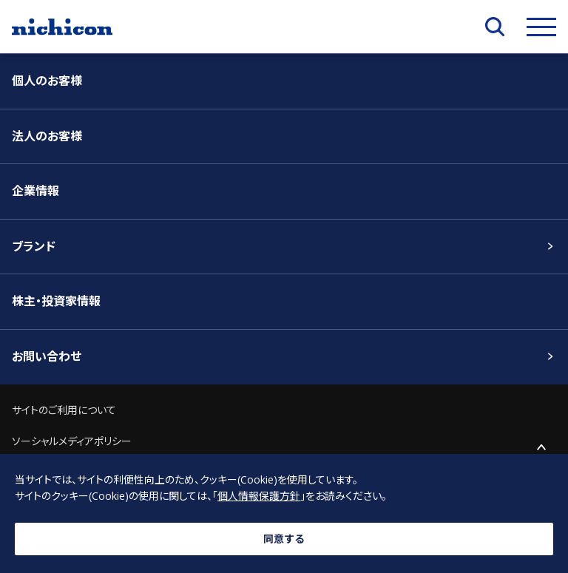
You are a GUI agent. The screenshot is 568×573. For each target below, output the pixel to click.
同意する (284, 539)
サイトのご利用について (64, 410)
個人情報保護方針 (258, 496)
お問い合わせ (46, 356)
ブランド (33, 246)
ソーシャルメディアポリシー (72, 441)
